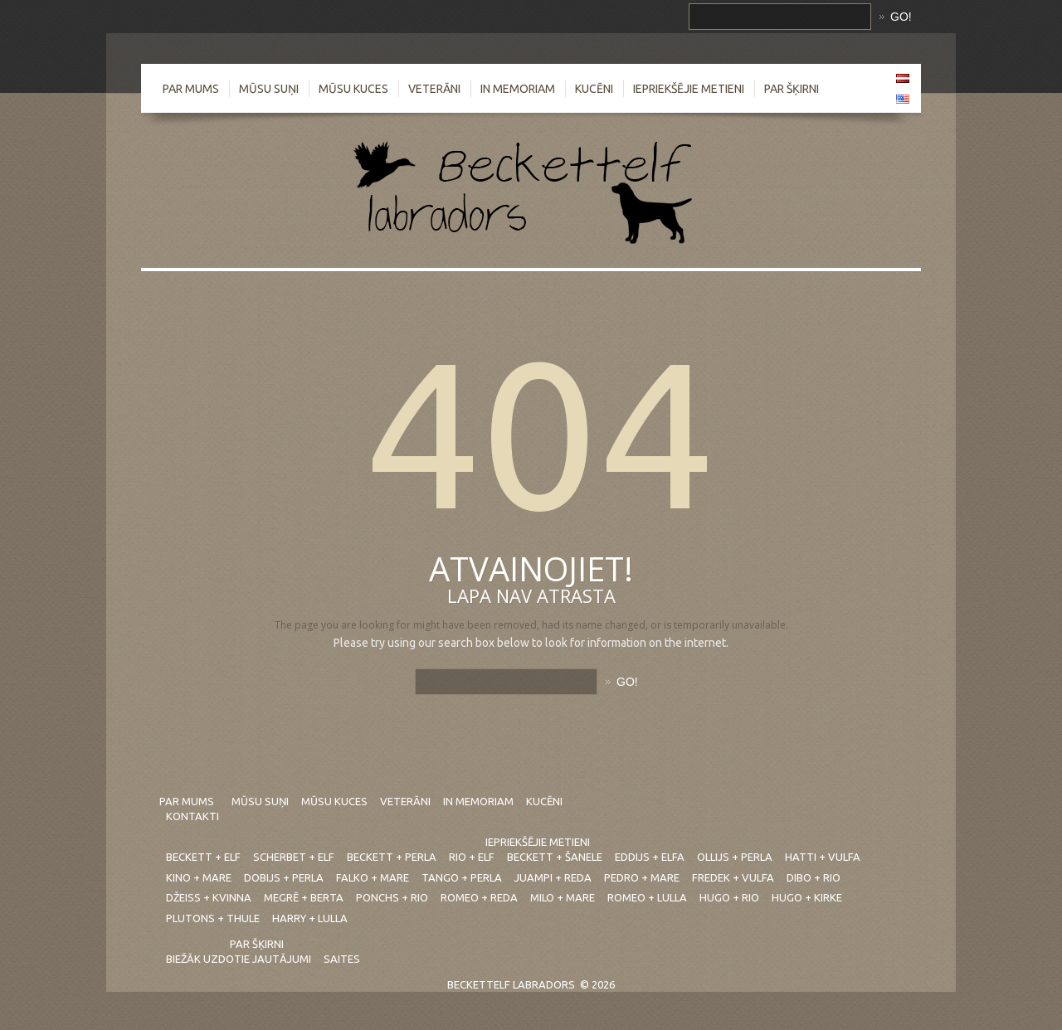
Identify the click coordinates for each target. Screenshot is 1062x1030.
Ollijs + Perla (734, 856)
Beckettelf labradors (511, 984)
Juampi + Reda (553, 877)
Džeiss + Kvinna (208, 897)
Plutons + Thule (213, 918)
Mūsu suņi (269, 88)
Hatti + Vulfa (822, 856)
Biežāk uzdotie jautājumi (238, 958)
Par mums (191, 88)
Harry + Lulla (310, 918)
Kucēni (594, 88)
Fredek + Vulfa (733, 877)
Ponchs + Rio (392, 897)
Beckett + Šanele (554, 856)
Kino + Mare (198, 877)
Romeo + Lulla (647, 897)
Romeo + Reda (479, 897)
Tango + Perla (461, 877)
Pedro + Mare (642, 877)
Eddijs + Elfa (649, 856)
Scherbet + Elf (293, 856)
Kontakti (192, 816)
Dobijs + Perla (284, 877)
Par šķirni (791, 88)
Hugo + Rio (729, 897)
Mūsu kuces (353, 88)
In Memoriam (517, 88)
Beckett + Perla (391, 856)
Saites (342, 958)
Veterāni (434, 88)
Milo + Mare (562, 897)
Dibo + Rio (813, 877)
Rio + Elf (471, 856)
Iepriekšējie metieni (688, 88)
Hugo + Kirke (807, 897)
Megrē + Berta (303, 897)
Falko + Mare (372, 877)
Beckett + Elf (203, 856)
